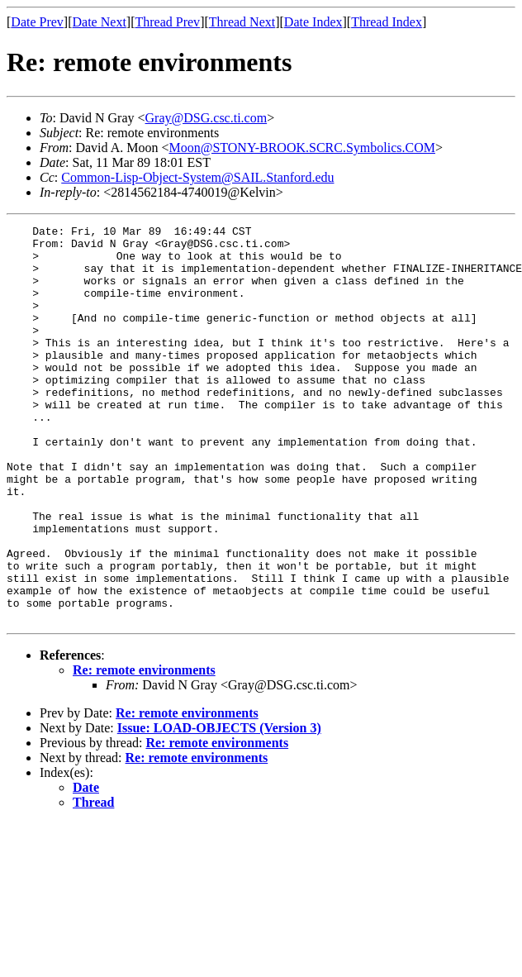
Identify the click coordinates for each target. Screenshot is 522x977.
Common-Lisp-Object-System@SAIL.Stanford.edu (197, 177)
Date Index (313, 22)
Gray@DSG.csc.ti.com (206, 118)
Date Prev (37, 22)
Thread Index (386, 22)
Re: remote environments (144, 749)
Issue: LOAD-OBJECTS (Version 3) (219, 807)
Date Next (99, 22)
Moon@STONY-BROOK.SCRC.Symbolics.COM (301, 148)
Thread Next (242, 22)
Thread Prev (167, 22)
